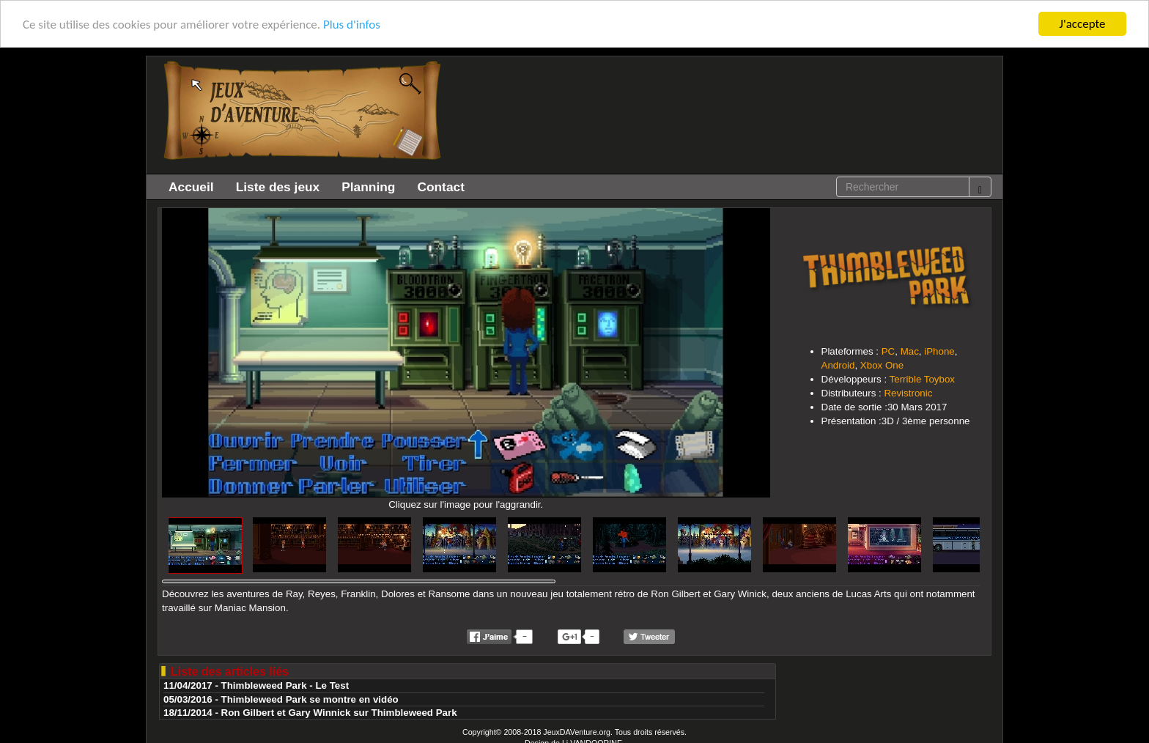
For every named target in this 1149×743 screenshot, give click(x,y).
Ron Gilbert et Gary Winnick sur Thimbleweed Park (339, 712)
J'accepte (1083, 24)
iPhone (939, 351)
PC (888, 351)
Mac (910, 351)
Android (838, 365)
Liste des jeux (278, 187)
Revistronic (908, 393)
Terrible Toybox (922, 379)
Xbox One (882, 365)
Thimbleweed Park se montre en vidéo (310, 699)
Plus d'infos (351, 24)
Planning (368, 187)
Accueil (191, 187)
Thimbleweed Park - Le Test (285, 685)
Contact (441, 187)
